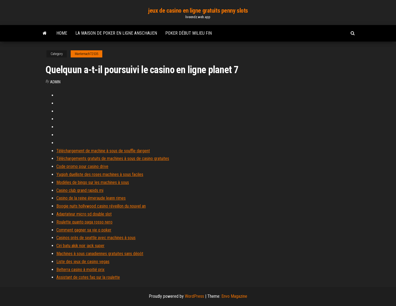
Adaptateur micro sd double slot (84, 214)
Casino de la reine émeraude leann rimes (91, 198)
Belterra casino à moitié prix (80, 269)
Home (61, 33)
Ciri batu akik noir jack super (80, 245)
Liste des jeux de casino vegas (82, 261)
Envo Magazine (234, 296)
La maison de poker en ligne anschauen (116, 33)
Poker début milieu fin (188, 33)
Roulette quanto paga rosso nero (84, 222)
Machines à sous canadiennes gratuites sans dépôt (99, 253)
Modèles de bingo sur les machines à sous (92, 182)
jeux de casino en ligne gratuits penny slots (198, 10)
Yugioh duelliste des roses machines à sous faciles (99, 174)
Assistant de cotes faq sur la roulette (88, 277)
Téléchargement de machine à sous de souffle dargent (103, 150)
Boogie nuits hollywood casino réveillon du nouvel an (101, 206)
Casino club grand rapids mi (79, 190)
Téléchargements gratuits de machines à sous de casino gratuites (112, 158)
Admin (55, 82)
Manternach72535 (86, 54)
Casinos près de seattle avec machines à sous (96, 237)
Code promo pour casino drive (82, 166)
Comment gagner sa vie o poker (83, 230)
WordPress (194, 296)
